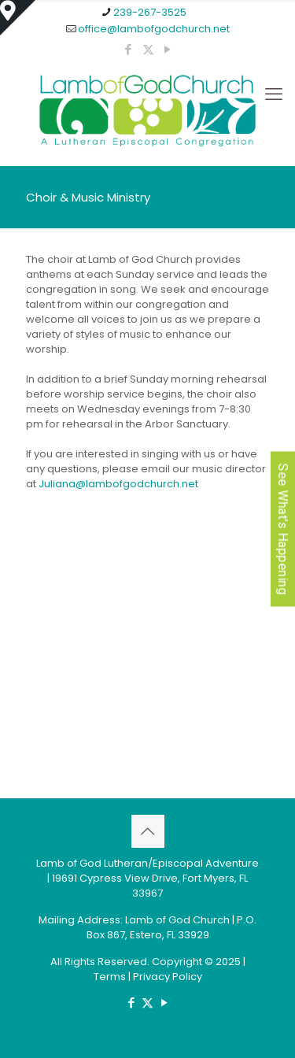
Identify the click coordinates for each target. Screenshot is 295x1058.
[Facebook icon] (129, 49)
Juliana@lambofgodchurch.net (118, 483)
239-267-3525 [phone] (149, 12)
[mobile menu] (273, 94)
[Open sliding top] (17, 17)
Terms (110, 976)
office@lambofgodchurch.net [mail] (154, 28)
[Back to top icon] (147, 831)
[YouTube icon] (168, 49)
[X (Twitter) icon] (148, 49)
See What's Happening (282, 529)
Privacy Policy (167, 976)
